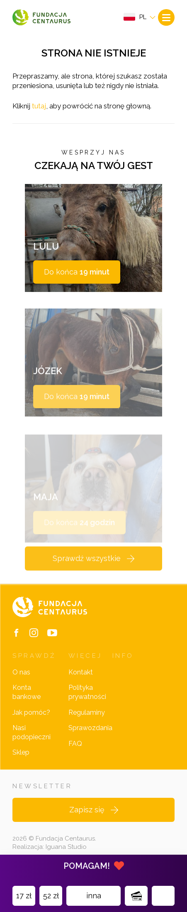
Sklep (20, 752)
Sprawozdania (90, 728)
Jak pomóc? (31, 712)
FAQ (75, 744)
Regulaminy (86, 712)
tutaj (39, 106)
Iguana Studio (66, 847)
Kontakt (80, 672)
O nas (21, 672)
